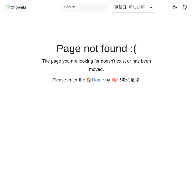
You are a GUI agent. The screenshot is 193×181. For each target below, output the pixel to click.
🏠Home (95, 79)
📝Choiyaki (16, 7)
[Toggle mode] (175, 7)
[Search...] (85, 7)
